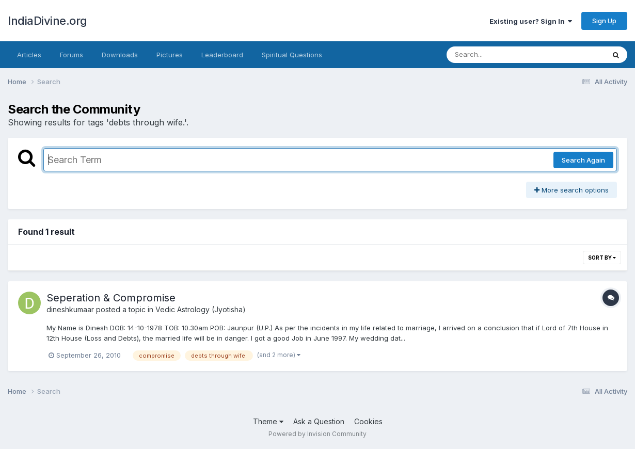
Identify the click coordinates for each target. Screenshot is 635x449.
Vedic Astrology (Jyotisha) (200, 309)
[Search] (497, 54)
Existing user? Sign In (530, 21)
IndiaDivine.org (47, 20)
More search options (571, 190)
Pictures (169, 55)
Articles (29, 55)
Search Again (583, 160)
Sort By (602, 257)
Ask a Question (318, 421)
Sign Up (604, 21)
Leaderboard (222, 55)
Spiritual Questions (292, 55)
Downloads (120, 55)
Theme (268, 421)
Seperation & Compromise (111, 298)
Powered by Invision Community (317, 434)
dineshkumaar (70, 309)
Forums (71, 55)
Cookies (368, 421)
